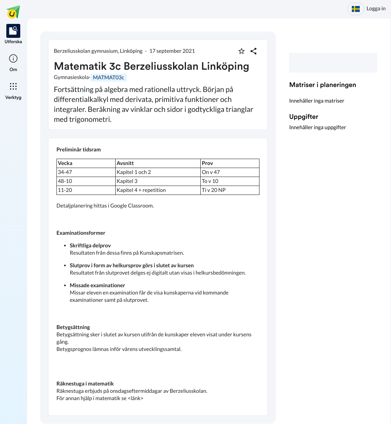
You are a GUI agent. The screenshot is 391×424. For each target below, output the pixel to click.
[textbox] (158, 276)
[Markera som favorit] (241, 51)
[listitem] (13, 34)
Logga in (376, 8)
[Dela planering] (253, 51)
